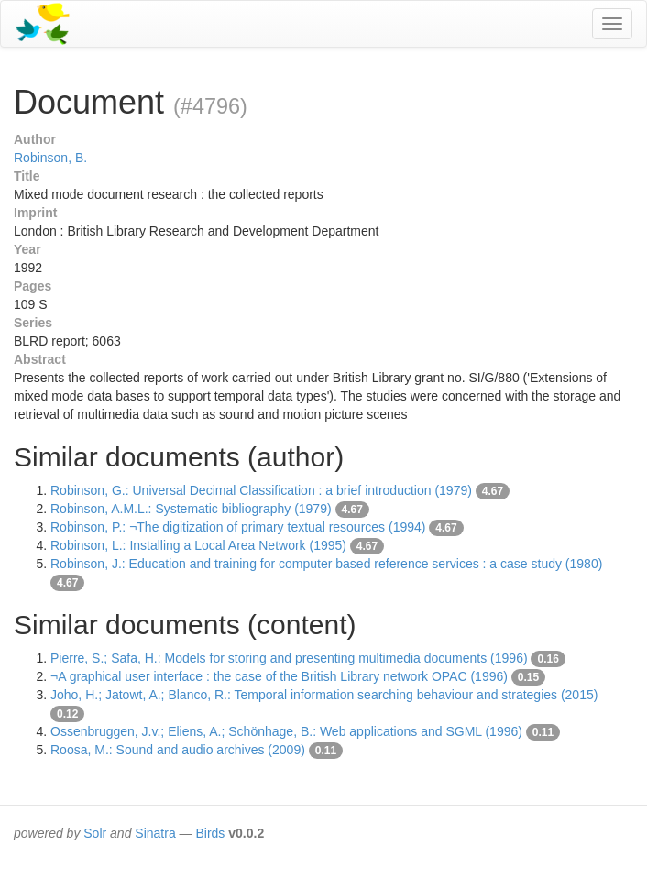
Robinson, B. (50, 157)
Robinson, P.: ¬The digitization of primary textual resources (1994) (237, 527)
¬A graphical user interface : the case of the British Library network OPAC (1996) (279, 676)
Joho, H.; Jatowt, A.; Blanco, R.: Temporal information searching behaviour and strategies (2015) (324, 694)
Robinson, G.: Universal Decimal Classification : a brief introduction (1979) (261, 490)
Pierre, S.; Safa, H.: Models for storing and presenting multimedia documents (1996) (289, 658)
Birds (210, 833)
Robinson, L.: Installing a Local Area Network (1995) (198, 545)
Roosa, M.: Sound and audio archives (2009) (177, 749)
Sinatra (155, 833)
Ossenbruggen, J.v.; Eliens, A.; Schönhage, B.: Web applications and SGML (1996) (286, 731)
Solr (94, 833)
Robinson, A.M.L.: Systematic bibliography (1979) (191, 508)
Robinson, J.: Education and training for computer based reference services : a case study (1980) (326, 563)
